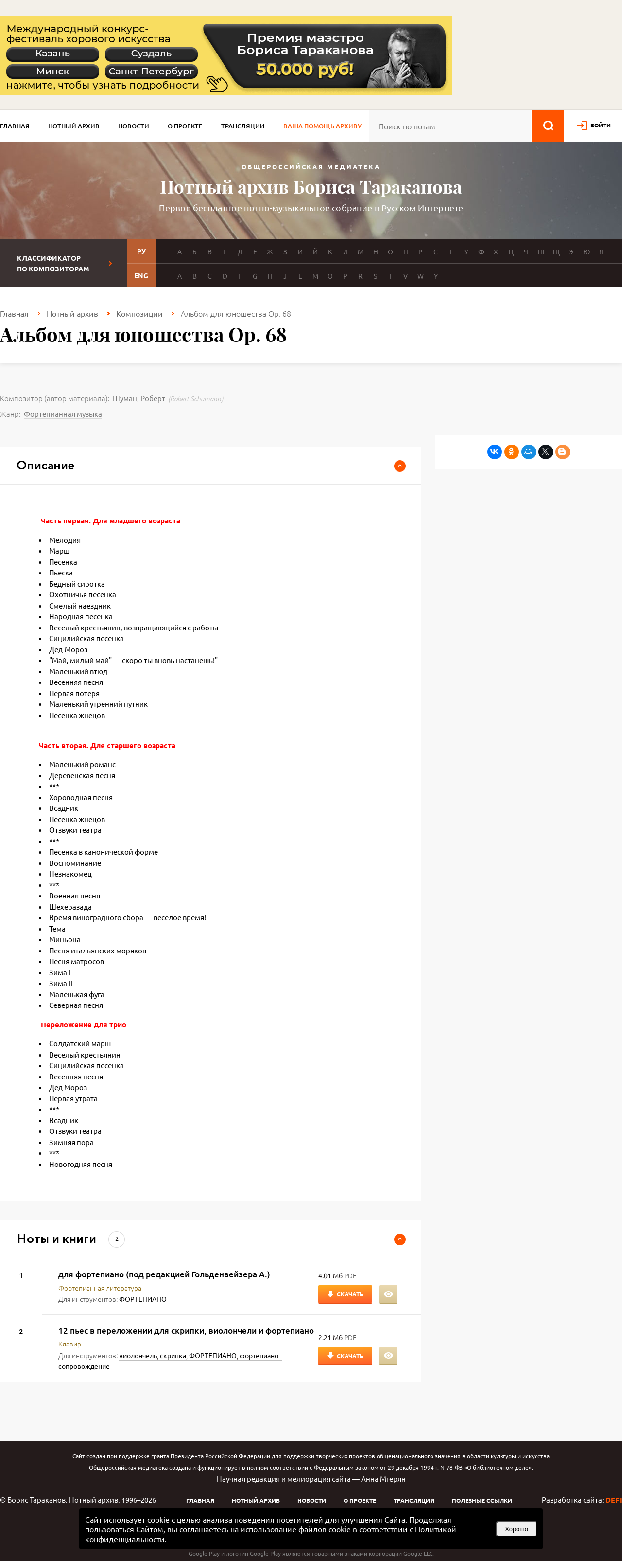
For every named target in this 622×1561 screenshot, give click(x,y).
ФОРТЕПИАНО (143, 1298)
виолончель (138, 1355)
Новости (133, 126)
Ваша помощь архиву (322, 126)
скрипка (173, 1355)
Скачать (350, 1294)
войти (600, 125)
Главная (15, 126)
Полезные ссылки (482, 1500)
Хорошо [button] (516, 1529)
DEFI (613, 1500)
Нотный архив (74, 126)
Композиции (139, 313)
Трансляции (243, 126)
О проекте (185, 126)
